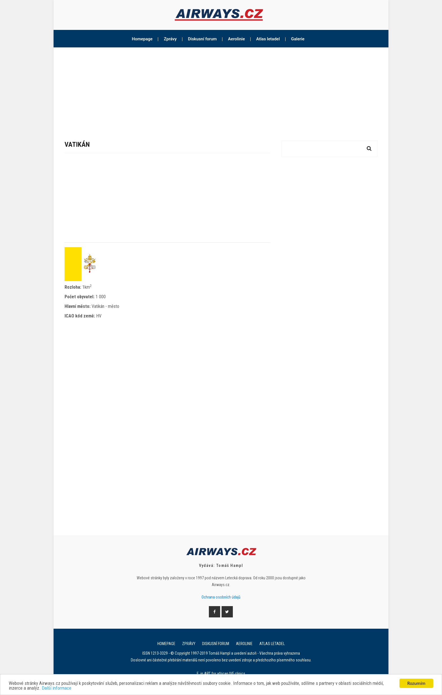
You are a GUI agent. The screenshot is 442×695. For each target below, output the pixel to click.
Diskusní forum (202, 38)
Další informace (56, 688)
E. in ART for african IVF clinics (221, 673)
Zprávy (170, 38)
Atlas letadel (268, 38)
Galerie (298, 38)
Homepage (142, 38)
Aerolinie (236, 38)
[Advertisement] (221, 89)
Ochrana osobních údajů (221, 597)
